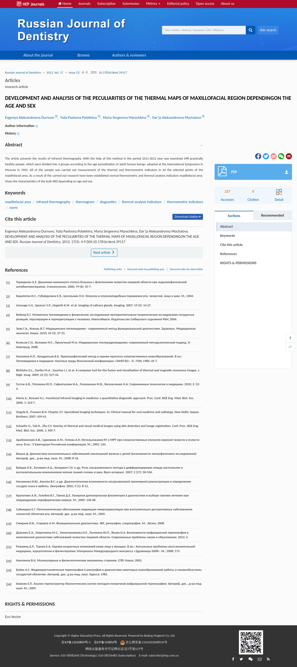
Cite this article (231, 245)
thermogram (85, 202)
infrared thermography (53, 202)
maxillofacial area (18, 202)
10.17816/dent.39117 (113, 73)
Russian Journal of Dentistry (23, 73)
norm (14, 207)
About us (227, 3)
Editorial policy (178, 3)
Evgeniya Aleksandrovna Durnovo (30, 117)
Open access (205, 3)
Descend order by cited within (186, 269)
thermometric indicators (185, 202)
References (228, 254)
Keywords (227, 235)
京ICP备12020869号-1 (75, 642)
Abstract (226, 226)
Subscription (106, 3)
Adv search (268, 30)
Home (65, 3)
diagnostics (108, 202)
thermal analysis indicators (141, 202)
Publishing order (113, 269)
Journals (84, 3)
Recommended (272, 215)
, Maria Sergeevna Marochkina (123, 117)
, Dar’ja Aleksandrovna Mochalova (176, 117)
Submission (131, 3)
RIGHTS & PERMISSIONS (238, 263)
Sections (234, 216)
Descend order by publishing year (146, 269)
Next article (104, 252)
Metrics (153, 3)
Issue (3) (74, 73)
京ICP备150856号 (105, 642)
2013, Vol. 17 (54, 73)
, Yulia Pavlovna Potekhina (77, 117)
